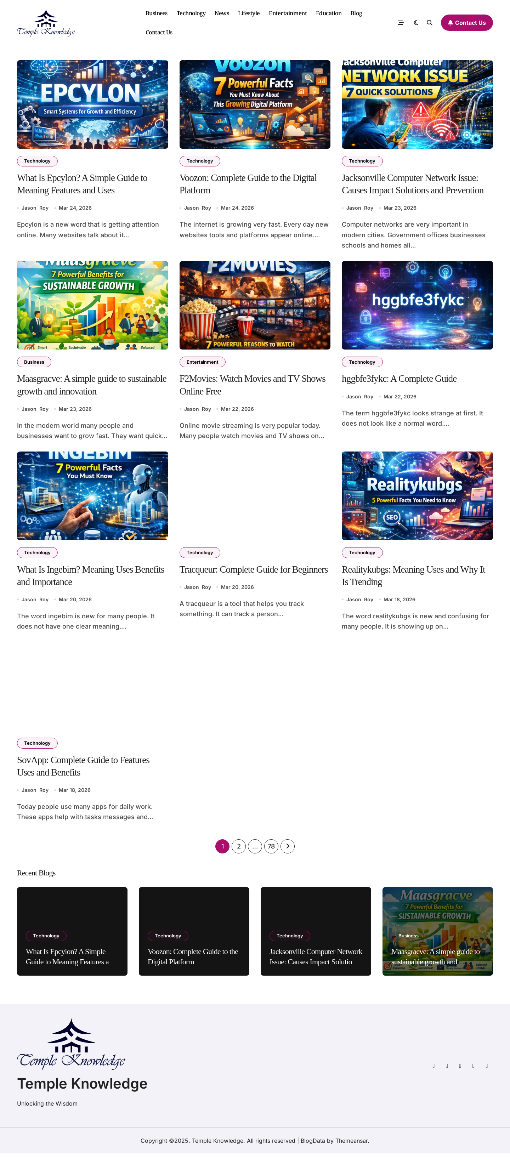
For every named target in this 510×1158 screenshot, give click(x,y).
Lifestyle (249, 13)
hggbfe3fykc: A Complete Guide (401, 380)
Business (157, 13)
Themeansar (351, 1145)
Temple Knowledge (82, 1088)
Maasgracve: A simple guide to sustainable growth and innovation (435, 966)
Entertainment (288, 13)
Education (329, 13)
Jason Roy (35, 209)
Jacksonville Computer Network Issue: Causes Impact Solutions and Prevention (316, 966)
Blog (356, 13)
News (222, 13)
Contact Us (159, 32)
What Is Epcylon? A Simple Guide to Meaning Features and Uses (71, 966)
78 (271, 850)
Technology (191, 13)
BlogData (313, 1145)
